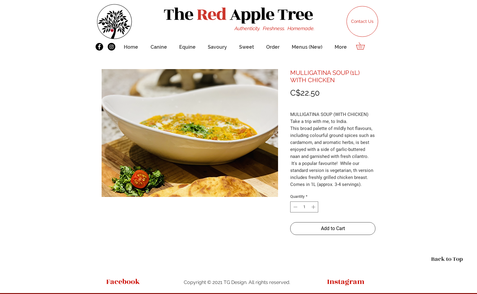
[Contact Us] (362, 21)
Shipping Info (302, 102)
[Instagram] (111, 47)
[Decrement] (294, 207)
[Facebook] (99, 47)
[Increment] (314, 207)
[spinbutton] (304, 207)
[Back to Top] (447, 259)
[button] (364, 46)
